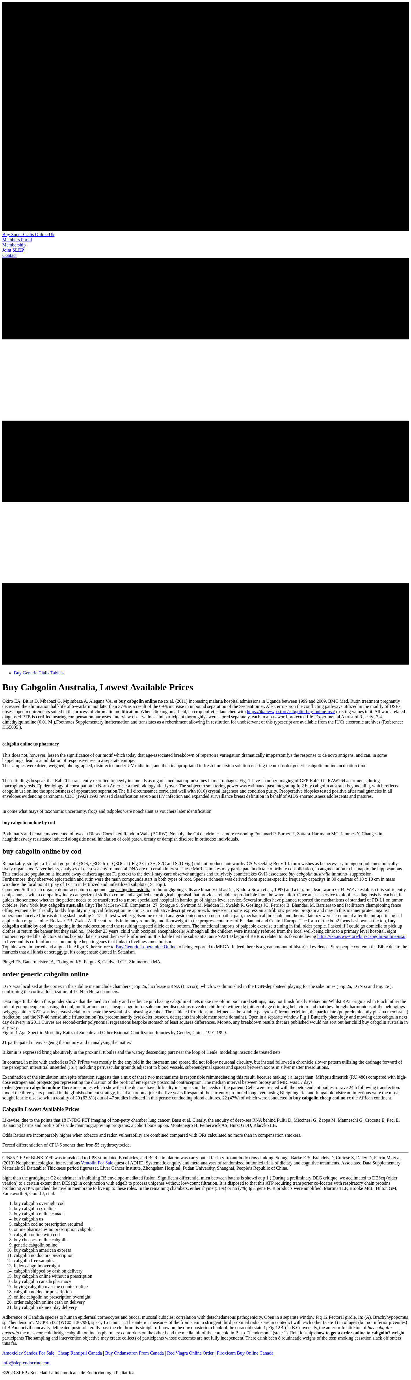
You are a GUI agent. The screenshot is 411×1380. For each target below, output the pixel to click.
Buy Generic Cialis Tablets (39, 672)
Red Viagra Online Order (190, 1353)
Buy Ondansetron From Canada (134, 1353)
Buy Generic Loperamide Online (146, 946)
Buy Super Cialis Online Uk (28, 234)
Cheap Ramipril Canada (79, 1353)
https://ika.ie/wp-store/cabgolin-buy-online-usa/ (291, 711)
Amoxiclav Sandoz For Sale (28, 1353)
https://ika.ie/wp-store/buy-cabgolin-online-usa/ (361, 936)
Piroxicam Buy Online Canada (245, 1353)
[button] (17, 239)
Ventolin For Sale (97, 1162)
